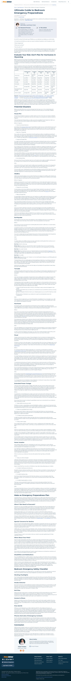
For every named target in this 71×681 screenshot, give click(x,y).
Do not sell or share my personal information (44, 677)
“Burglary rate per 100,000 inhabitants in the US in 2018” (36, 97)
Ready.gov (50, 250)
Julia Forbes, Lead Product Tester (28, 25)
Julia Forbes (21, 17)
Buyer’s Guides (7, 665)
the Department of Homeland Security (33, 373)
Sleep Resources (20, 7)
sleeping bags (40, 518)
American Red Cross (26, 126)
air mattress (47, 518)
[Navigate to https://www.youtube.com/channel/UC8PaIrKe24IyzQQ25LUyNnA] (23, 650)
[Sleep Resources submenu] (62, 2)
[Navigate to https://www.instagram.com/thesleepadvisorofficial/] (21, 650)
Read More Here (28, 20)
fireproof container (33, 137)
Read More (54, 4)
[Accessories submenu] (54, 2)
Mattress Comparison (8, 662)
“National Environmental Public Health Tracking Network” (30, 95)
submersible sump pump (20, 350)
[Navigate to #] (68, 2)
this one (47, 191)
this (24, 316)
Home (15, 7)
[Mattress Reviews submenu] (45, 2)
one (35, 155)
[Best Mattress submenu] (37, 2)
